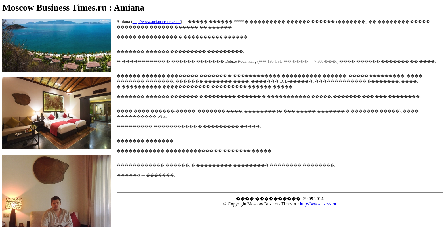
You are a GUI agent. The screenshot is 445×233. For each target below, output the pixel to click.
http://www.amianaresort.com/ (157, 22)
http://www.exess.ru (318, 203)
